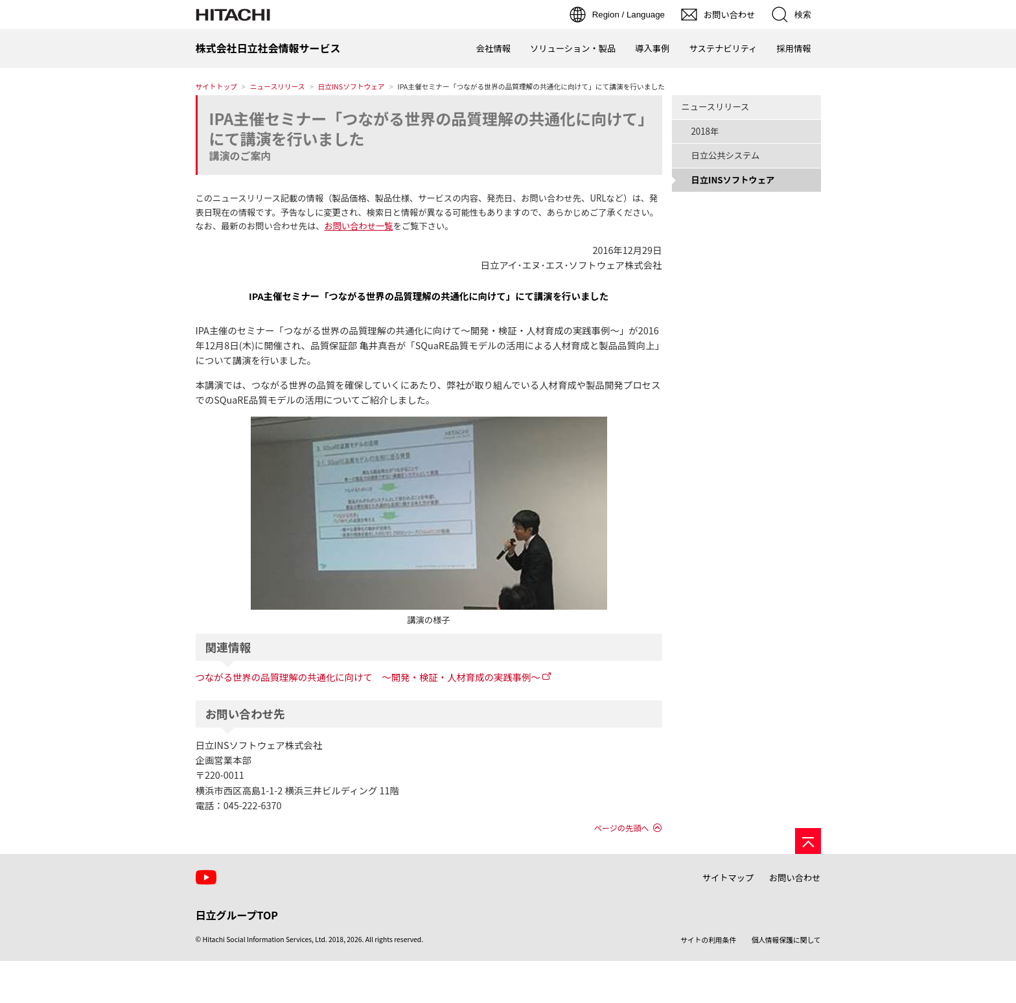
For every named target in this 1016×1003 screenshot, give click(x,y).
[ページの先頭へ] (808, 841)
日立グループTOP (237, 915)
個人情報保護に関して (786, 940)
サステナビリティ (723, 48)
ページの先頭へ (621, 828)
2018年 (705, 131)
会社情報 (493, 48)
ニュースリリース (277, 86)
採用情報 (793, 48)
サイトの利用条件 (708, 940)
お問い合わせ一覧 (358, 226)
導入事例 (652, 48)
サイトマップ (728, 877)
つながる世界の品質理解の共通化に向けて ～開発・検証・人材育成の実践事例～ (368, 677)
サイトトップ (216, 86)
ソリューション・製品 (573, 48)
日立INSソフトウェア (351, 86)
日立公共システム (725, 155)
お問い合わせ (795, 877)
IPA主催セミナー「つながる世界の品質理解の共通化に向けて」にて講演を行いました (427, 128)
